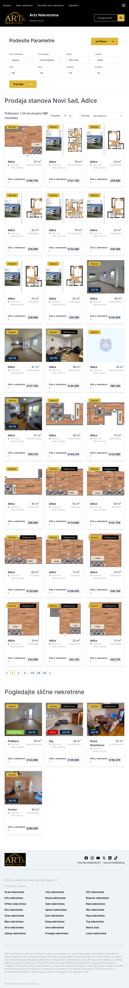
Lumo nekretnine (96, 931)
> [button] (50, 671)
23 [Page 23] (32, 671)
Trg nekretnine (95, 919)
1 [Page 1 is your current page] (12, 671)
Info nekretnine (14, 896)
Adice (100, 58)
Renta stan (92, 925)
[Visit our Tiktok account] (116, 856)
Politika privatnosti (89, 861)
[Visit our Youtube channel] (98, 856)
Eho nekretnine (14, 908)
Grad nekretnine (14, 890)
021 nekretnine (95, 890)
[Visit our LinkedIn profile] (110, 856)
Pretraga (22, 82)
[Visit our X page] (104, 856)
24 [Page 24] (38, 671)
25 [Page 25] (44, 671)
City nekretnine (54, 890)
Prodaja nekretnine (56, 931)
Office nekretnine (15, 902)
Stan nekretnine (14, 914)
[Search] (120, 17)
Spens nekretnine (56, 908)
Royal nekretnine (55, 896)
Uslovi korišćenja (113, 861)
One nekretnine (54, 925)
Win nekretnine (95, 908)
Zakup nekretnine (15, 931)
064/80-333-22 (37, 20)
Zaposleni (74, 5)
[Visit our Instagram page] (92, 856)
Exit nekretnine (54, 914)
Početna (7, 5)
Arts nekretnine (14, 925)
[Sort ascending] (65, 114)
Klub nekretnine (95, 902)
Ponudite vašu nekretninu (51, 5)
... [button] (28, 671)
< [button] (7, 671)
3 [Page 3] (24, 671)
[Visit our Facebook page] (86, 856)
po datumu (100, 114)
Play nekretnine (95, 914)
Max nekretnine (14, 919)
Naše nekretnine (24, 5)
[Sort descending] (70, 114)
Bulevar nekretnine (97, 896)
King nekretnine (55, 919)
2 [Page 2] (18, 671)
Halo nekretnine (55, 902)
